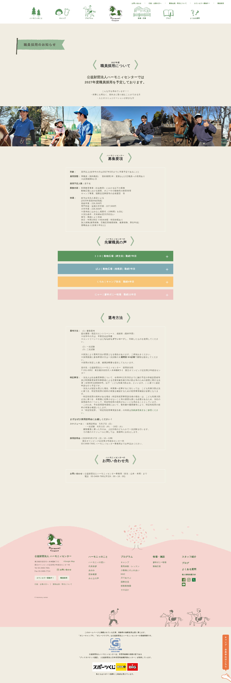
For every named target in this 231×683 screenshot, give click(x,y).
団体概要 (93, 574)
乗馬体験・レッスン (130, 566)
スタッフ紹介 (189, 556)
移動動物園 (126, 586)
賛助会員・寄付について (178, 3)
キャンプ (62, 17)
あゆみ (92, 570)
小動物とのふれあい (130, 570)
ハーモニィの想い (97, 562)
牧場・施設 (159, 556)
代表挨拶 (93, 566)
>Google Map (69, 561)
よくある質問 (195, 17)
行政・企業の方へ (155, 3)
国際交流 (125, 582)
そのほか (125, 590)
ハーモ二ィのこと (36, 17)
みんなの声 (94, 578)
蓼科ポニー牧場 (159, 562)
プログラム (89, 17)
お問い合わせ (136, 3)
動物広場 (157, 566)
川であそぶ (126, 578)
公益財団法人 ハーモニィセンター (53, 556)
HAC (123, 574)
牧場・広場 (142, 17)
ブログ (168, 17)
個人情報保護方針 (189, 574)
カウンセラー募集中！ (202, 3)
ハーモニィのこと (98, 556)
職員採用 (221, 3)
